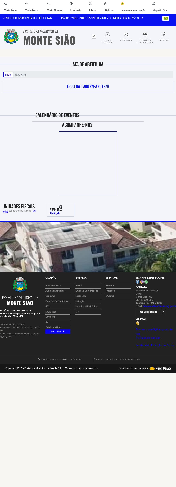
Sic (46, 322)
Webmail (110, 296)
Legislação (50, 312)
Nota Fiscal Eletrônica (86, 306)
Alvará (78, 286)
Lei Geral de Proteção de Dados (155, 345)
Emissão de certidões (56, 301)
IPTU (47, 306)
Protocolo (111, 291)
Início (8, 74)
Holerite (110, 286)
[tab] (94, 36)
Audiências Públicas (55, 291)
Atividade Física (53, 286)
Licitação (79, 301)
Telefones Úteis (53, 327)
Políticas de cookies (148, 337)
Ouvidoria (50, 317)
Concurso (50, 296)
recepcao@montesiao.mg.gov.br (159, 306)
